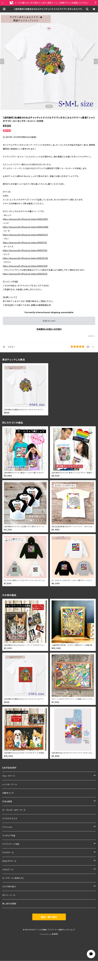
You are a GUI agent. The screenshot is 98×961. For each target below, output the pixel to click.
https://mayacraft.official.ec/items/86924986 (25, 227)
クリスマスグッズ (9, 818)
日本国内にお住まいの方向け (49, 329)
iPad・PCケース (9, 861)
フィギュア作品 (8, 835)
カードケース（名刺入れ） (13, 878)
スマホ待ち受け (9, 886)
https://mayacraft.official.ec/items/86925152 (25, 250)
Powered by (49, 934)
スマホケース (8, 852)
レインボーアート (9, 784)
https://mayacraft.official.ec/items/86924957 (25, 219)
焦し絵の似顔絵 (9, 903)
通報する (91, 336)
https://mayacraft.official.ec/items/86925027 (25, 235)
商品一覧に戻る (49, 917)
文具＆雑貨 (7, 801)
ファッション (7, 827)
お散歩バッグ (8, 793)
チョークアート (8, 776)
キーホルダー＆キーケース (14, 810)
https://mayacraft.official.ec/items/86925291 (25, 266)
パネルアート (8, 869)
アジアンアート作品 (10, 844)
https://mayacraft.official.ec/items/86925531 (25, 274)
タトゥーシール (8, 895)
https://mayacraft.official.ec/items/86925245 (25, 258)
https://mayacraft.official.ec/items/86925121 (25, 242)
